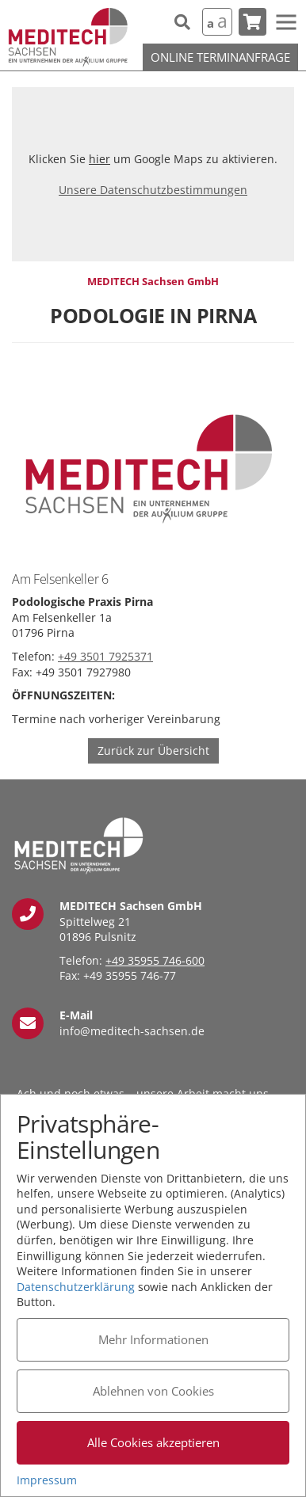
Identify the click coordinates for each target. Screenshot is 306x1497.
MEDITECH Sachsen (68, 37)
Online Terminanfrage (220, 57)
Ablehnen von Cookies (153, 1391)
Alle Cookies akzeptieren (153, 1442)
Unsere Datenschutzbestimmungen (153, 189)
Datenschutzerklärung (76, 1286)
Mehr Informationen (153, 1339)
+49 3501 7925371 (105, 656)
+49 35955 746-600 (155, 960)
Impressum (47, 1479)
